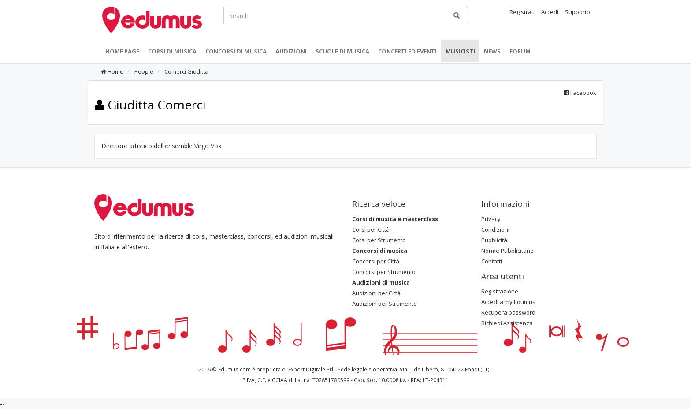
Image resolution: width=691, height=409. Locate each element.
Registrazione (499, 291)
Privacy (491, 219)
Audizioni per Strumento (384, 304)
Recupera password (508, 312)
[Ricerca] (456, 15)
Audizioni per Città (376, 293)
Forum (520, 51)
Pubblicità (494, 240)
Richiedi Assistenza (507, 323)
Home (112, 71)
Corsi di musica (172, 51)
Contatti (491, 261)
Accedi (549, 12)
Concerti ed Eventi (407, 51)
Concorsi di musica (236, 51)
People (143, 71)
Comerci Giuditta (185, 71)
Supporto (577, 12)
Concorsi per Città (375, 261)
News (492, 51)
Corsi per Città (371, 229)
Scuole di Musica (342, 51)
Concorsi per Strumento (384, 272)
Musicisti (460, 51)
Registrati (522, 12)
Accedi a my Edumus (508, 302)
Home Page (122, 51)
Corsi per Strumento (379, 240)
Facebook (580, 93)
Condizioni (495, 229)
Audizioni (291, 51)
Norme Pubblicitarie (507, 251)
